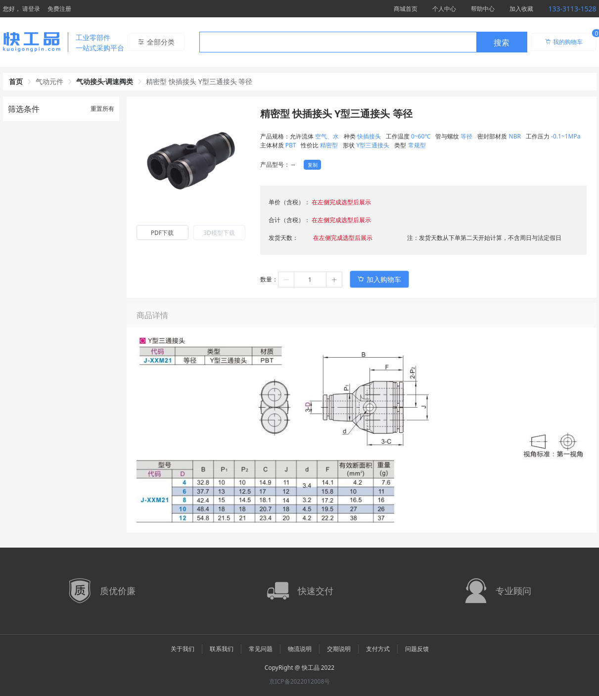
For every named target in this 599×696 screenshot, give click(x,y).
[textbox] (338, 42)
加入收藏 (521, 8)
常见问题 (261, 649)
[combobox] (363, 42)
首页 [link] (16, 81)
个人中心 (444, 8)
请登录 (31, 8)
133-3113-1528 (572, 8)
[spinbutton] (310, 279)
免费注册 (59, 8)
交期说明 (339, 649)
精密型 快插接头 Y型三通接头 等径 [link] (199, 81)
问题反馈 (417, 649)
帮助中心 (483, 8)
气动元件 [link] (49, 81)
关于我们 (182, 649)
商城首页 (405, 8)
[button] (286, 279)
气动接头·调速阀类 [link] (105, 81)
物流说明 (300, 649)
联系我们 (221, 649)
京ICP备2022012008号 (299, 681)
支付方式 (378, 649)
